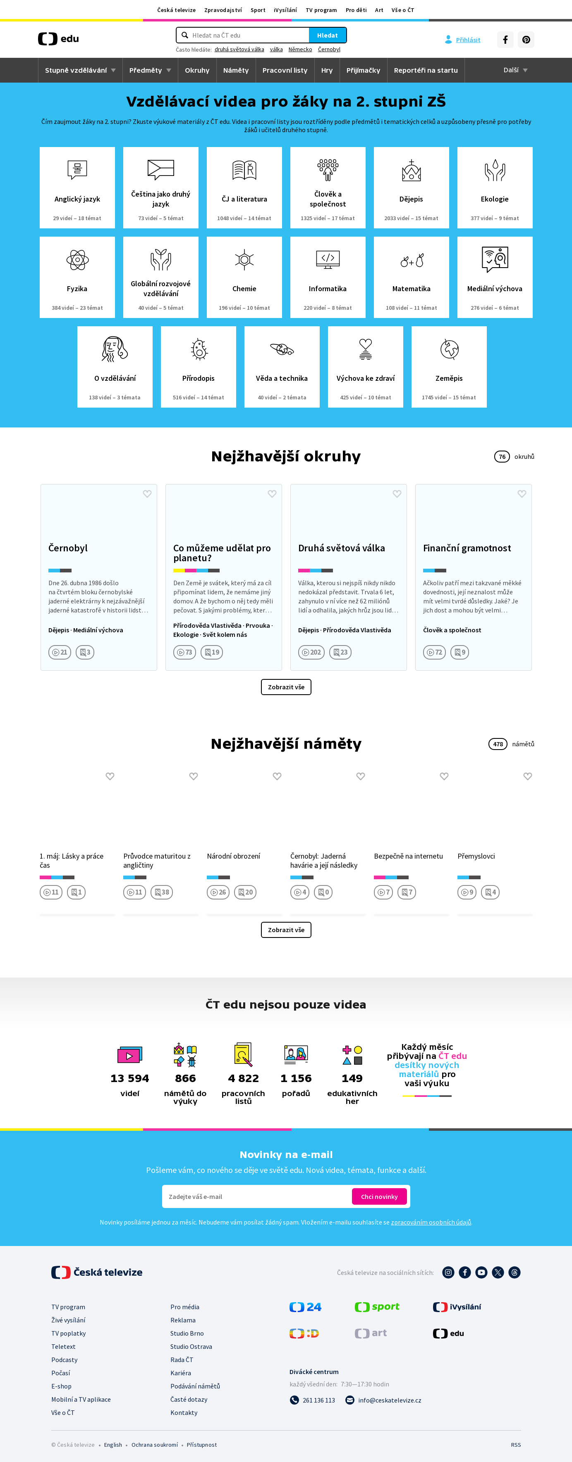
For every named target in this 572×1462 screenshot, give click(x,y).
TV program (321, 10)
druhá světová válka (239, 49)
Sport (258, 10)
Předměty (145, 70)
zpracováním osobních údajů (431, 1222)
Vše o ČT (403, 10)
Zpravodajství (223, 10)
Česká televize (176, 10)
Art (379, 10)
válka (276, 49)
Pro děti (356, 10)
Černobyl (329, 49)
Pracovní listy (285, 70)
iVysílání (285, 10)
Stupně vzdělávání (76, 70)
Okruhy (197, 70)
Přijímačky (364, 70)
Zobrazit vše (286, 687)
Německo (300, 49)
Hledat (327, 35)
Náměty (236, 70)
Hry (327, 70)
